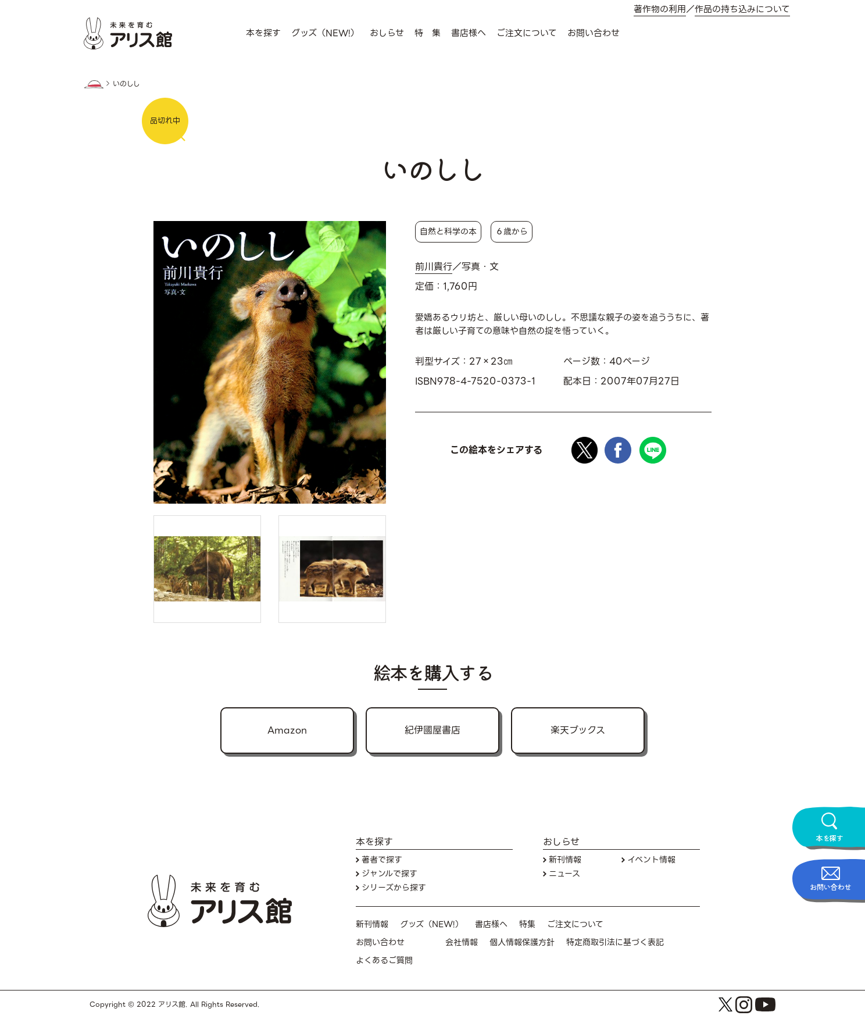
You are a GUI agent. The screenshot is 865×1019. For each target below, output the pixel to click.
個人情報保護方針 (522, 942)
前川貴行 (433, 267)
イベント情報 (651, 860)
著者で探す (382, 860)
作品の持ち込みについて (742, 9)
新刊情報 (565, 860)
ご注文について (526, 33)
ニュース (564, 874)
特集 (527, 924)
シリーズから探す (394, 888)
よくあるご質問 (384, 960)
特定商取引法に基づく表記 (615, 942)
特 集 (427, 33)
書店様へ (468, 33)
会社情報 (461, 942)
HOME (93, 84)
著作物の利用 (660, 9)
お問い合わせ (593, 33)
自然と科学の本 (448, 231)
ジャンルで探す (389, 874)
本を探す (263, 33)
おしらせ (387, 33)
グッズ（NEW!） (325, 33)
